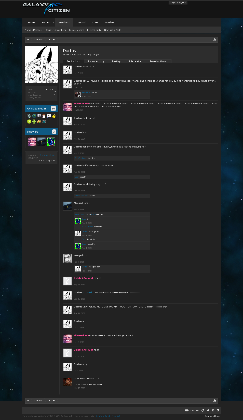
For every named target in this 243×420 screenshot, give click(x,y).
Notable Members (33, 30)
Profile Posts (73, 61)
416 (54, 97)
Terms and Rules (212, 416)
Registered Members (56, 30)
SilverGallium (81, 195)
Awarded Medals (159, 61)
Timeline (109, 22)
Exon (77, 177)
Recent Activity (96, 61)
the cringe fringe (48, 155)
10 (53, 108)
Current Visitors (76, 30)
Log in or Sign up (178, 2)
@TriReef (87, 292)
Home (31, 22)
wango (78, 255)
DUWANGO (80, 378)
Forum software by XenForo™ (47, 416)
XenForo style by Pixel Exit (108, 416)
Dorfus (78, 66)
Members (64, 22)
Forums (46, 22)
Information (135, 61)
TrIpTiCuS (87, 92)
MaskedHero (81, 202)
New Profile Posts (112, 30)
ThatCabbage (81, 158)
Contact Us (192, 410)
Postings (117, 61)
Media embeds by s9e (84, 416)
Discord (81, 22)
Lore (95, 22)
